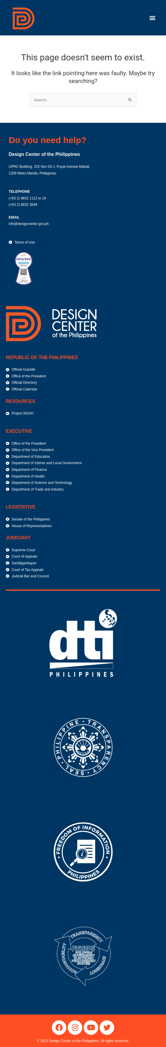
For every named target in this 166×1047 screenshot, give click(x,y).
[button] (152, 18)
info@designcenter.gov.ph (29, 224)
